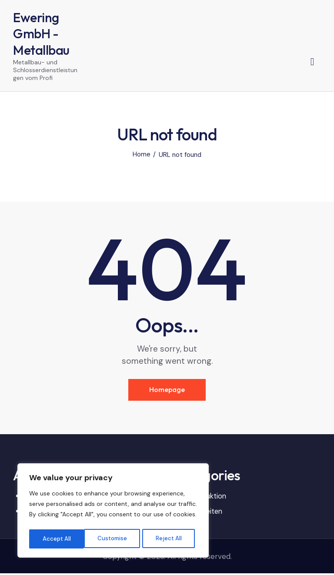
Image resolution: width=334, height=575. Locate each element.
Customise (57, 539)
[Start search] (312, 62)
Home (141, 156)
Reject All (113, 539)
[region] (113, 512)
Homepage (167, 391)
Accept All (170, 539)
